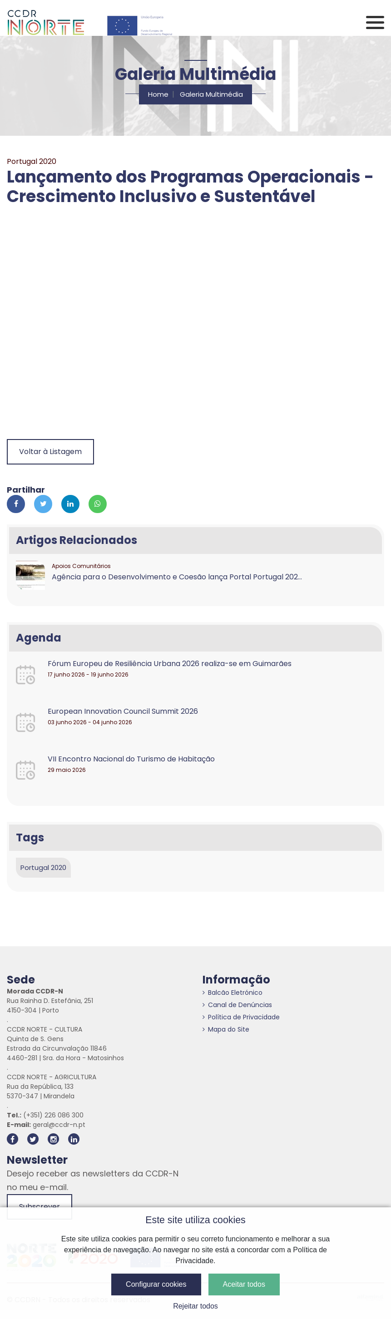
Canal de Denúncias (237, 1004)
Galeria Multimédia (211, 94)
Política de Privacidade (241, 1017)
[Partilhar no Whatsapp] (98, 504)
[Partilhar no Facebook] (16, 504)
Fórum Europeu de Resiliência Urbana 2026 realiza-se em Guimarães (170, 663)
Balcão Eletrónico (232, 992)
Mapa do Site (226, 1029)
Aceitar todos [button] (244, 1284)
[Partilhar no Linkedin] (70, 504)
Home (158, 94)
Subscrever (39, 1206)
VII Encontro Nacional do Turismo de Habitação (131, 759)
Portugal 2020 (43, 867)
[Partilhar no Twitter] (43, 504)
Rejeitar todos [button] (195, 1306)
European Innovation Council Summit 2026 (123, 711)
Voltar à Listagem (50, 451)
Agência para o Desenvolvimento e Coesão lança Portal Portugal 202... (177, 577)
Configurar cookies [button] (156, 1284)
